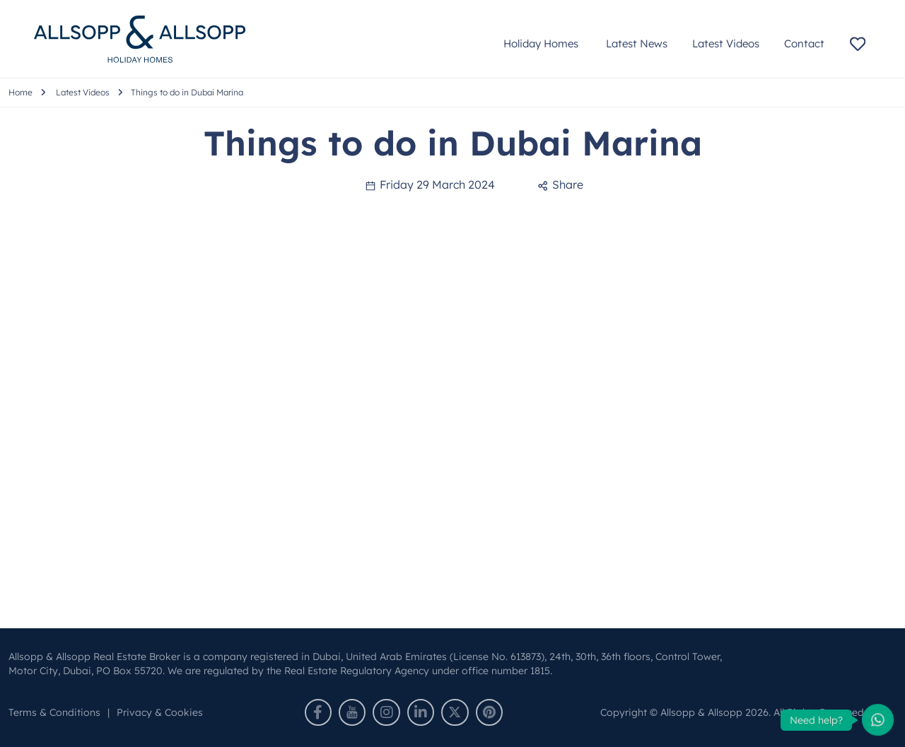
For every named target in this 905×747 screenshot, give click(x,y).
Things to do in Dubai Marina (187, 92)
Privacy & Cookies (160, 712)
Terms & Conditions (54, 712)
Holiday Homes (542, 43)
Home (20, 92)
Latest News (636, 43)
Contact (804, 43)
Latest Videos (725, 43)
